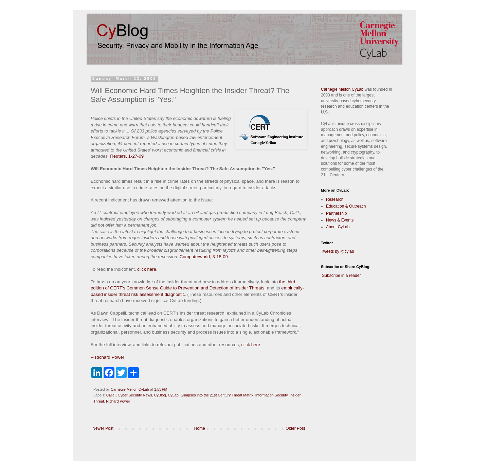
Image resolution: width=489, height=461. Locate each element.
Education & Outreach (346, 206)
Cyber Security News (135, 395)
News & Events (340, 220)
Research (334, 199)
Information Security (271, 395)
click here (146, 269)
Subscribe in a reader (341, 275)
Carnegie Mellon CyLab (342, 89)
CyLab (173, 395)
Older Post (295, 428)
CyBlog (160, 395)
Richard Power (118, 401)
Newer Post (102, 428)
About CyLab (337, 227)
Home (199, 428)
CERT (111, 395)
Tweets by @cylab (337, 251)
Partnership (336, 213)
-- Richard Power (107, 357)
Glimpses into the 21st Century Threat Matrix (217, 395)
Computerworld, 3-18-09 (204, 256)
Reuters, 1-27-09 (127, 156)
